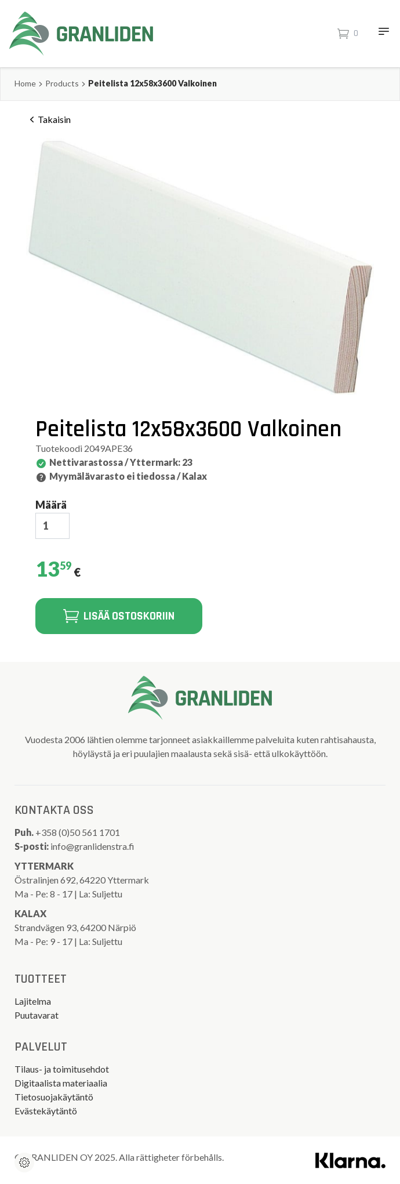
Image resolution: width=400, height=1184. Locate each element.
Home (25, 83)
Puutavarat (36, 1014)
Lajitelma (32, 1000)
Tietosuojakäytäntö (53, 1096)
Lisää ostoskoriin (118, 616)
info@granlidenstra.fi (92, 846)
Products (62, 83)
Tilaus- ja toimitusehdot (61, 1068)
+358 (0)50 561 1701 (78, 832)
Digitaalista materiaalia (60, 1082)
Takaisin (48, 119)
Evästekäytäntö (45, 1110)
